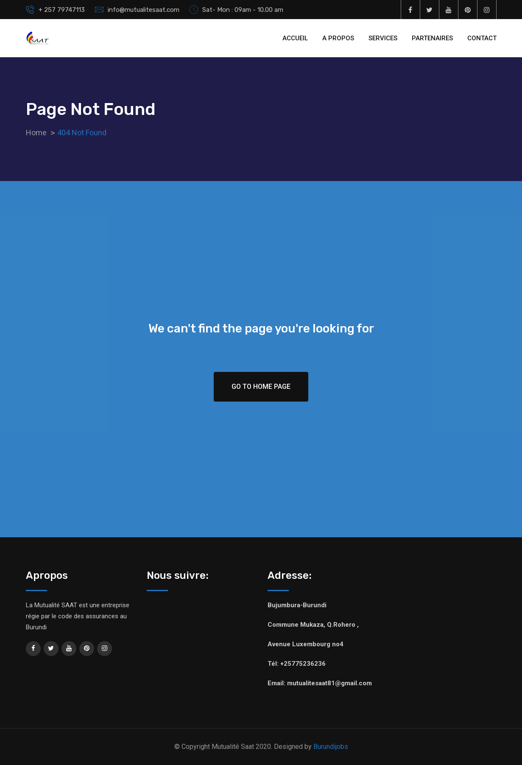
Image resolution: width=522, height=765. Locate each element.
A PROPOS (338, 38)
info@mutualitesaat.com (143, 10)
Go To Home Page (261, 386)
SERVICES (382, 38)
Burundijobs (330, 747)
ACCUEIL (295, 38)
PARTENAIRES (432, 38)
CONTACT (482, 38)
